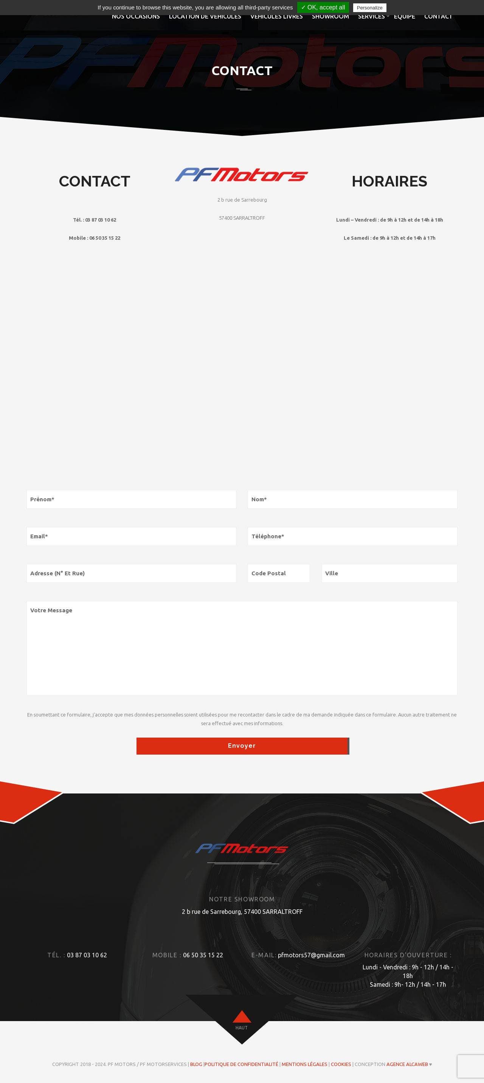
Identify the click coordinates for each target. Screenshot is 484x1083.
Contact (438, 16)
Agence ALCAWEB (407, 1064)
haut (242, 1027)
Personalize (370, 8)
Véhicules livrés (276, 16)
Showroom (330, 16)
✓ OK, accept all (323, 7)
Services (371, 16)
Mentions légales (304, 1064)
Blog (196, 1064)
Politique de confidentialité (241, 1064)
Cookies (341, 1064)
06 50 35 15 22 (203, 955)
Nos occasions (136, 16)
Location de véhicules (205, 16)
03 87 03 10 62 (87, 955)
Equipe (404, 16)
